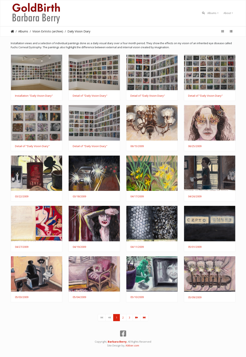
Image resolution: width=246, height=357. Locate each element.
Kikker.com (132, 345)
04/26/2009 (194, 196)
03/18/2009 (79, 196)
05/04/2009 (79, 297)
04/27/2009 (21, 247)
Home (12, 31)
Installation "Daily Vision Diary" (34, 95)
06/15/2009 (137, 146)
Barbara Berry (117, 341)
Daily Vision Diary (78, 31)
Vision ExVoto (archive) (47, 31)
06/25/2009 (194, 146)
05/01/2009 (194, 247)
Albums (211, 13)
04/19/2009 (79, 247)
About (227, 13)
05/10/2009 (137, 297)
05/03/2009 (21, 297)
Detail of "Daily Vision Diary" (90, 95)
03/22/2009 (21, 196)
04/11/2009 (137, 247)
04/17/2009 (137, 196)
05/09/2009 (194, 297)
